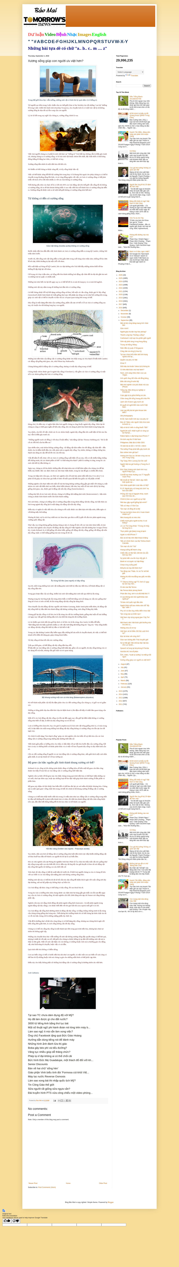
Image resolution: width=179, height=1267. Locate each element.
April (122, 677)
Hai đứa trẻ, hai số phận (129, 651)
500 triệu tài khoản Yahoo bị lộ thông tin (135, 366)
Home (68, 1183)
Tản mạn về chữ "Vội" (128, 546)
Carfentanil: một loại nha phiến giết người (135, 338)
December (125, 310)
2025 (121, 278)
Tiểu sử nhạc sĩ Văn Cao (129, 506)
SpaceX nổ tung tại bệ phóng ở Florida (134, 648)
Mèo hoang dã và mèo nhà (130, 517)
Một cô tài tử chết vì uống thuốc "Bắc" (134, 427)
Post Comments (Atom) (47, 1187)
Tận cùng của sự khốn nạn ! (130, 614)
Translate (131, 76)
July (122, 667)
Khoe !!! (123, 363)
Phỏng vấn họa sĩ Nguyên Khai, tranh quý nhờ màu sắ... (134, 495)
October (124, 317)
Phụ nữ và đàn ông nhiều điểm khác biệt (135, 611)
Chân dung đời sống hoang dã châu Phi (135, 399)
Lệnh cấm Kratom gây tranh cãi (131, 402)
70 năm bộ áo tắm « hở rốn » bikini (133, 446)
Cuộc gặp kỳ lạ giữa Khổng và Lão (133, 395)
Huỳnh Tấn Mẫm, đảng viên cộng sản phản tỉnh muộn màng (140, 134)
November (125, 314)
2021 (121, 291)
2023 (121, 285)
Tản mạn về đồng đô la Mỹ (130, 509)
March (123, 680)
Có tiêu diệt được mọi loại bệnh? (132, 370)
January (124, 687)
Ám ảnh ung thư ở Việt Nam (130, 439)
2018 (121, 301)
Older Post (103, 1183)
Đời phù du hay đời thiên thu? (131, 568)
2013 (121, 698)
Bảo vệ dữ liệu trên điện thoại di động (134, 538)
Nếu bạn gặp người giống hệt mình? (133, 502)
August (123, 664)
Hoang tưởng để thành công (130, 550)
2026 (121, 275)
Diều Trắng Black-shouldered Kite (136, 98)
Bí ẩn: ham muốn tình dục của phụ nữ (134, 419)
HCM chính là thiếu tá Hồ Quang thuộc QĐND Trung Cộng (139, 115)
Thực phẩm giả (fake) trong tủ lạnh (133, 531)
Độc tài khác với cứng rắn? (130, 636)
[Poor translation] (15, 1221)
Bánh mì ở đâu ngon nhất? (139, 252)
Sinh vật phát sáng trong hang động (133, 341)
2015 (121, 691)
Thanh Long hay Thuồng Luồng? (132, 335)
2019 (121, 298)
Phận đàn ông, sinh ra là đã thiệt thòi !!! (134, 594)
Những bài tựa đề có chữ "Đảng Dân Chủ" (139, 865)
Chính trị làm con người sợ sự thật (132, 499)
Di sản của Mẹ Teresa (128, 587)
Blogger (111, 1202)
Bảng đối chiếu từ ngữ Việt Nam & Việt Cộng (139, 202)
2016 (121, 308)
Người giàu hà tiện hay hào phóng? (133, 332)
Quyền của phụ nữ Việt (128, 360)
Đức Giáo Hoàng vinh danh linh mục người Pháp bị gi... (133, 470)
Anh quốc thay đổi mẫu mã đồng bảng (134, 378)
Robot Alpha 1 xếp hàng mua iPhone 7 (134, 436)
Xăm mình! (124, 328)
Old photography (126, 416)
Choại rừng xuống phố (128, 565)
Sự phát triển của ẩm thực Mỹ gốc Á (133, 558)
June (123, 671)
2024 (121, 281)
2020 (121, 295)
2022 (121, 288)
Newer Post (33, 1183)
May (122, 674)
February (124, 684)
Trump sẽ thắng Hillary (128, 345)
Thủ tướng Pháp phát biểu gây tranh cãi (135, 449)
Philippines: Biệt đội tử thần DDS (132, 443)
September (125, 320)
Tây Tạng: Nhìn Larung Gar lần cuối (133, 461)
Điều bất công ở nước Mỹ (129, 381)
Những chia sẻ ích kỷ (128, 628)
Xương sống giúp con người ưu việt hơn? (135, 660)
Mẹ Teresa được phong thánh (131, 590)
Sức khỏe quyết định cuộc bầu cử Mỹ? (134, 485)
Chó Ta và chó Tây (137, 218)
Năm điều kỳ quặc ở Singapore (131, 348)
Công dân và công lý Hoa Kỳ (131, 351)
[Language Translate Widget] (130, 72)
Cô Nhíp (133, 151)
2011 (121, 704)
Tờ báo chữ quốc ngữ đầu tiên (131, 602)
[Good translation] (6, 1221)
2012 (121, 701)
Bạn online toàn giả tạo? (129, 452)
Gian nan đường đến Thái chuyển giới (134, 640)
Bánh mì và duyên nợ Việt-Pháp (132, 561)
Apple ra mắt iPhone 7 (128, 535)
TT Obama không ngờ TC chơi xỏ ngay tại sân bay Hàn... (134, 583)
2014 (121, 694)
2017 (121, 304)
